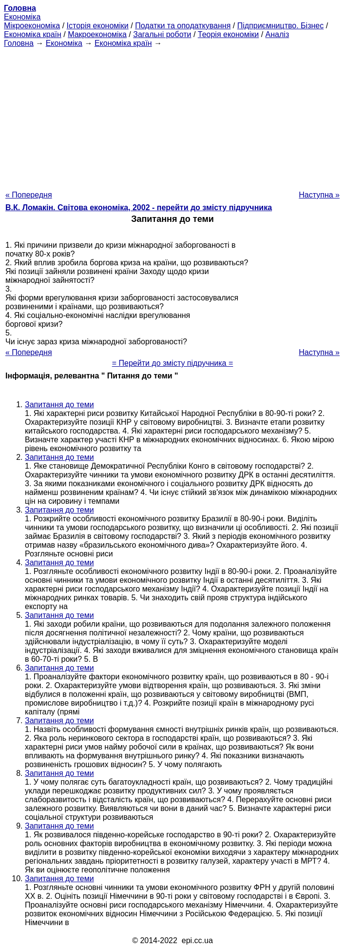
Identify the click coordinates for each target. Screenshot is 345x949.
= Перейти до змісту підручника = (172, 363)
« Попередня (28, 195)
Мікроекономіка (32, 25)
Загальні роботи (162, 34)
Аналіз (277, 34)
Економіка (22, 17)
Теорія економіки (228, 34)
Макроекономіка (97, 34)
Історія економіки (98, 25)
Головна (19, 43)
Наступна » (319, 195)
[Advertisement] (172, 116)
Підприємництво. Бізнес (280, 25)
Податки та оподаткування (182, 25)
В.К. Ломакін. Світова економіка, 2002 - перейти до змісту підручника (138, 207)
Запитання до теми (59, 404)
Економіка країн (32, 34)
